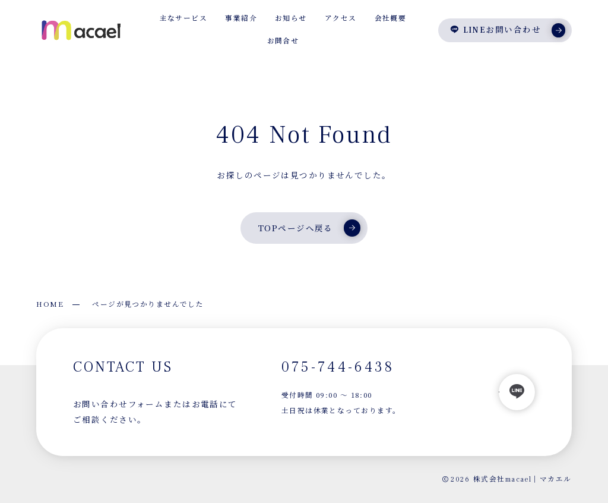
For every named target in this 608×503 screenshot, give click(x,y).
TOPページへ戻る (309, 227)
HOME (50, 304)
